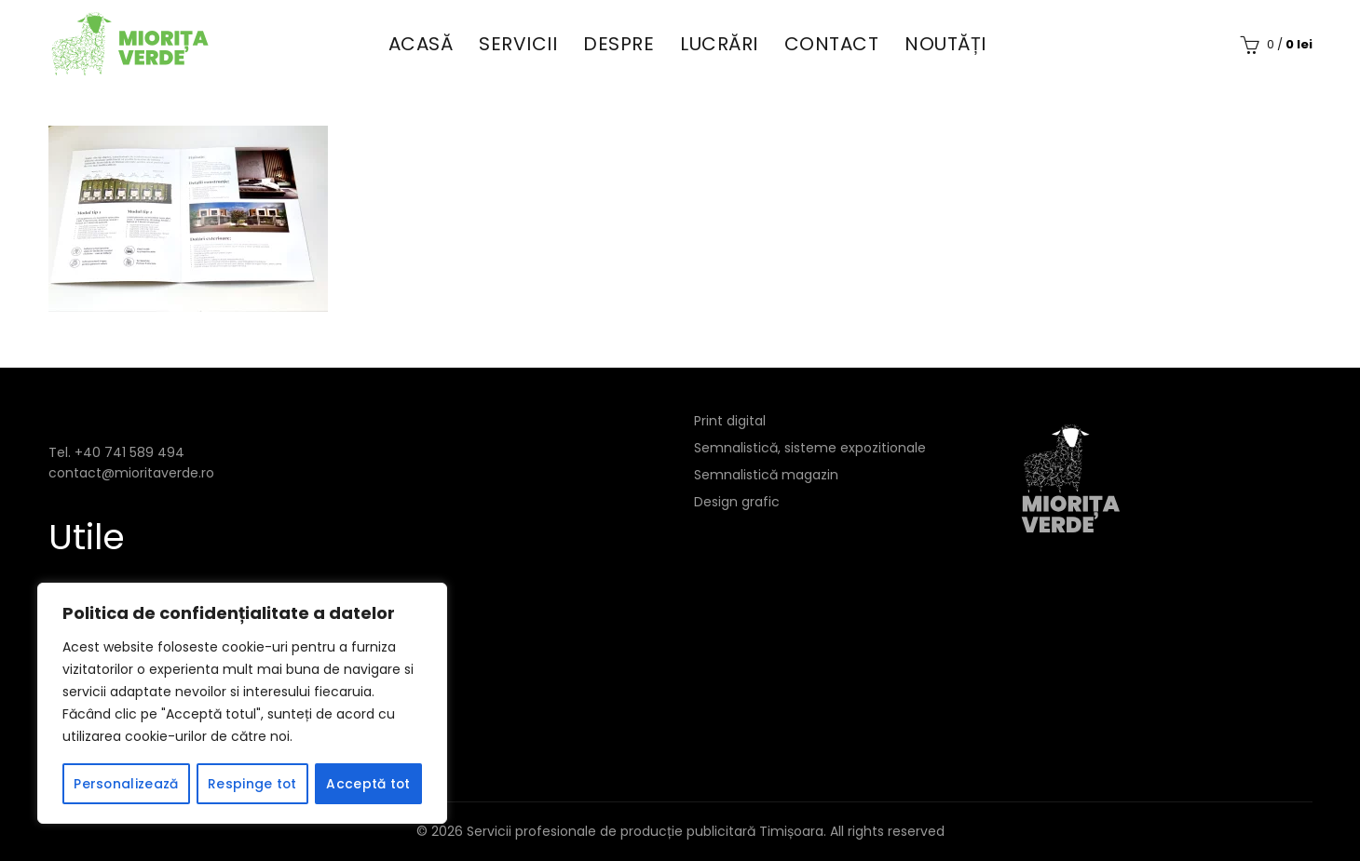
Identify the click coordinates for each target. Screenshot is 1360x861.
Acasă (421, 44)
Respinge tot (253, 783)
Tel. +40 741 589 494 (116, 452)
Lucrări (719, 44)
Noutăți (945, 44)
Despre (618, 44)
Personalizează (125, 783)
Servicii (518, 44)
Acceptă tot (368, 783)
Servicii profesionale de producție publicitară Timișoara (645, 831)
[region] (242, 704)
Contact (831, 44)
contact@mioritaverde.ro (131, 473)
